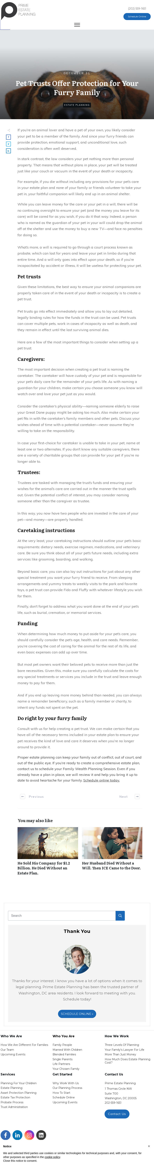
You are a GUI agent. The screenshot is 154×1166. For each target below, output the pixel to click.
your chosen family (66, 1069)
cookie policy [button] (52, 1157)
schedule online (64, 1097)
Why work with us (66, 1083)
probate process (12, 1102)
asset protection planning (18, 1093)
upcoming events (65, 1102)
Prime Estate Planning (120, 1083)
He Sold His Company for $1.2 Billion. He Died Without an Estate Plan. (48, 853)
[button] (149, 1146)
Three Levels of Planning (122, 1045)
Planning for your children (19, 1083)
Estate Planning (77, 105)
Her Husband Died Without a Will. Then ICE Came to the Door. (112, 853)
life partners (61, 1064)
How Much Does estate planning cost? (127, 1061)
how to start (61, 1093)
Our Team (7, 1049)
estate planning (11, 1088)
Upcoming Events (13, 1054)
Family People (62, 1045)
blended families (64, 1054)
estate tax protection (15, 1097)
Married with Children (67, 1049)
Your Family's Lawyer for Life (124, 1049)
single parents (62, 1059)
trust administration (14, 1107)
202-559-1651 (113, 1102)
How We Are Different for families (24, 1045)
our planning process (67, 1088)
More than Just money (120, 1054)
